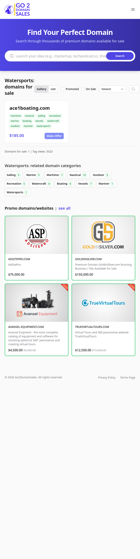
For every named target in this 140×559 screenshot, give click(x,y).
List (53, 89)
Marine (33, 175)
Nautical (78, 175)
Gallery (41, 89)
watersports (43, 126)
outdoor (15, 126)
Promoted (72, 89)
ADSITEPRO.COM (19, 259)
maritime (16, 115)
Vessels (85, 183)
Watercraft (41, 183)
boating (27, 121)
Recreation (16, 183)
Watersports (18, 192)
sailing (41, 115)
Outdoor (101, 175)
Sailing (14, 175)
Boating (65, 183)
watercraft (53, 121)
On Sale (91, 89)
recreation (55, 115)
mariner (28, 126)
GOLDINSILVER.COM (88, 259)
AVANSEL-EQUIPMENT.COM (26, 327)
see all (64, 208)
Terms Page (127, 377)
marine (15, 121)
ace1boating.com (29, 108)
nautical (29, 115)
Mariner (107, 183)
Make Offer (54, 136)
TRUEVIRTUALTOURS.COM (92, 327)
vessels (39, 121)
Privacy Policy (106, 377)
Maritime (55, 175)
